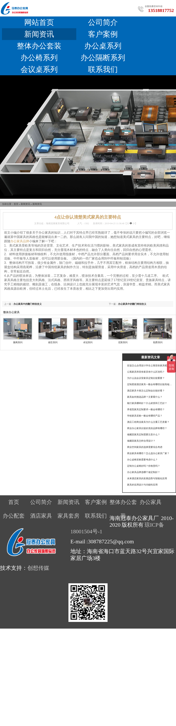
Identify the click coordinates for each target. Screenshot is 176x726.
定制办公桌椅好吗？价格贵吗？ (143, 466)
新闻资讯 (39, 34)
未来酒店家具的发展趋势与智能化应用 (147, 478)
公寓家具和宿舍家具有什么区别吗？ (146, 371)
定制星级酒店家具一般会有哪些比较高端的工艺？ (149, 384)
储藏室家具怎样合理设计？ (141, 440)
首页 (16, 204)
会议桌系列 (39, 69)
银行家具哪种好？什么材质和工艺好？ (147, 403)
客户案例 (103, 34)
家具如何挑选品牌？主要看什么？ (144, 397)
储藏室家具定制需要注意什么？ (143, 434)
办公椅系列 (39, 58)
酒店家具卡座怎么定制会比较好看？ (146, 390)
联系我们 (103, 69)
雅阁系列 (17, 342)
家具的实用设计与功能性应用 (142, 484)
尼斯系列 (123, 342)
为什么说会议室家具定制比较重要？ (146, 378)
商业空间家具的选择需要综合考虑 (144, 447)
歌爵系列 (158, 342)
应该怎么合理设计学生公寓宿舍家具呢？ (148, 365)
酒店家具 (41, 516)
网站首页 (39, 22)
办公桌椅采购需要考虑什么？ (142, 459)
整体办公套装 (39, 46)
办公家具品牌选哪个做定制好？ (143, 472)
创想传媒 (38, 568)
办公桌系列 (102, 46)
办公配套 (14, 516)
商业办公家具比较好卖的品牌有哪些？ (147, 428)
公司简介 (103, 22)
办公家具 (151, 502)
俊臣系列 (52, 342)
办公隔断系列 (103, 58)
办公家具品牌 (19, 241)
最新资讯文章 (150, 357)
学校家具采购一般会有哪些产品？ (144, 415)
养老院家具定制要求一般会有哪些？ (146, 409)
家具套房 (68, 516)
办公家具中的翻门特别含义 (132, 304)
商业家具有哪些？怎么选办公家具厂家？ (148, 453)
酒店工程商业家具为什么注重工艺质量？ (148, 422)
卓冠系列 (87, 342)
